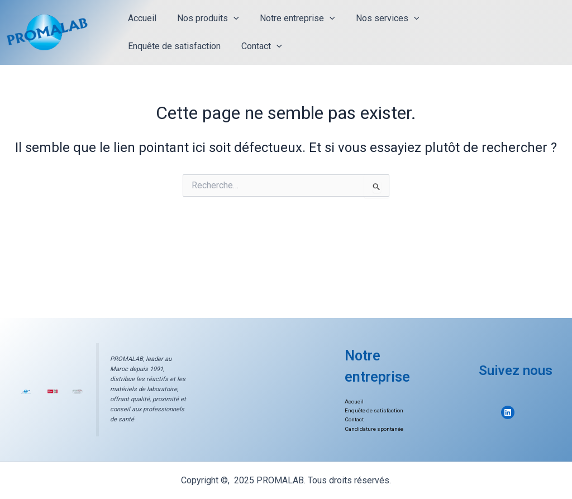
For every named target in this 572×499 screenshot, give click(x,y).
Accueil (140, 18)
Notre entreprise (290, 18)
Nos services (377, 18)
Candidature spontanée (375, 429)
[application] (229, 18)
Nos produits (204, 18)
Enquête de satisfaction (473, 18)
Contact (146, 46)
